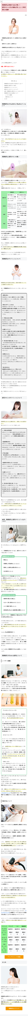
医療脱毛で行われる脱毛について (11, 93)
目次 (12, 80)
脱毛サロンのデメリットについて (11, 89)
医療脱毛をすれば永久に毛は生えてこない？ (13, 83)
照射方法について (9, 96)
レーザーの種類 (8, 94)
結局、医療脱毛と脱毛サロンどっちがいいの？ (14, 91)
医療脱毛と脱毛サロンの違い (10, 85)
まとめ (5, 98)
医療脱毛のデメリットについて (10, 87)
